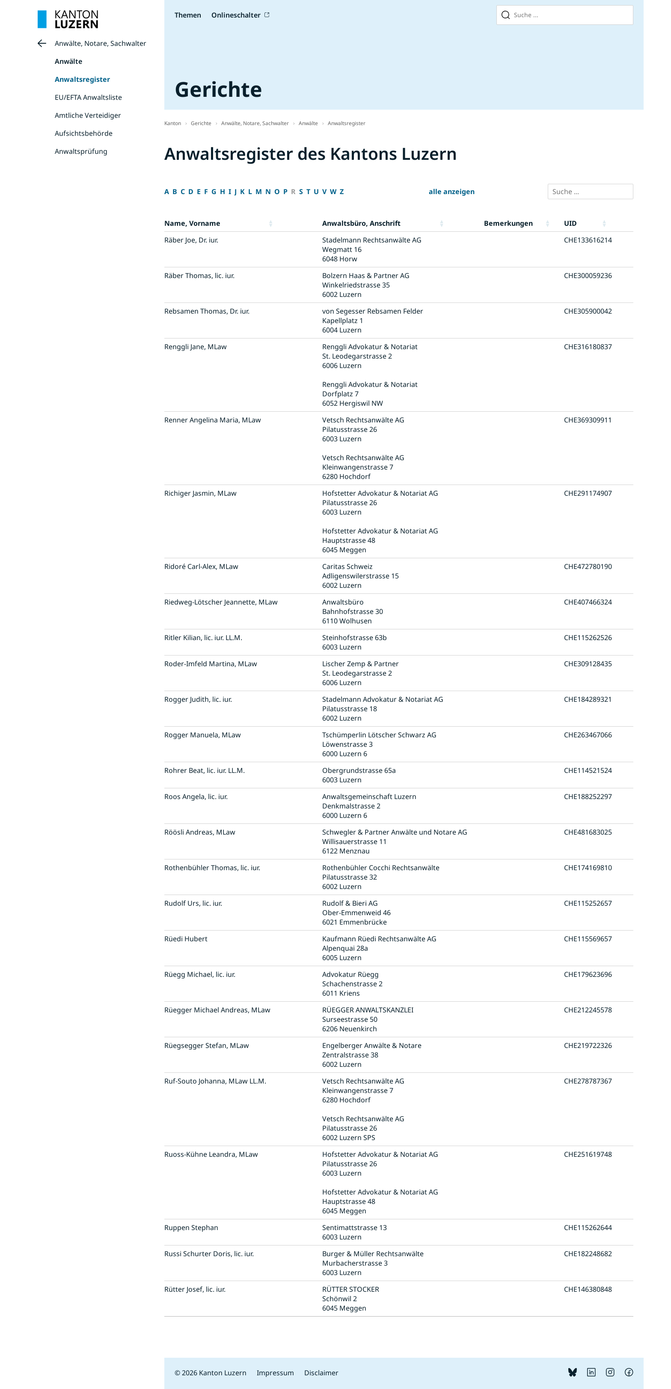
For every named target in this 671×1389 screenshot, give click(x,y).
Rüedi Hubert (186, 938)
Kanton (172, 123)
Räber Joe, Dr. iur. (191, 240)
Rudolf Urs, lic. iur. (193, 903)
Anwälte (68, 61)
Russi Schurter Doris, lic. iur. (209, 1253)
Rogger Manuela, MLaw (202, 734)
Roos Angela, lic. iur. (196, 796)
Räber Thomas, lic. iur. (199, 275)
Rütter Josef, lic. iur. (195, 1289)
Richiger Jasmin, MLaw (200, 493)
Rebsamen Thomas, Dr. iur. (206, 311)
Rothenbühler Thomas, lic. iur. (212, 867)
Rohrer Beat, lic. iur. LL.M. (204, 770)
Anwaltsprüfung (81, 151)
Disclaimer (321, 1372)
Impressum (275, 1372)
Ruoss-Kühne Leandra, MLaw (211, 1154)
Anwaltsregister (82, 79)
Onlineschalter (236, 15)
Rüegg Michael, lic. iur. (199, 974)
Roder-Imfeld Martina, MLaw (210, 663)
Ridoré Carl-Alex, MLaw (201, 566)
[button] (293, 223)
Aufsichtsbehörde (84, 133)
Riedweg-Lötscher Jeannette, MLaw (221, 602)
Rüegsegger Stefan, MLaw (206, 1045)
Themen (188, 15)
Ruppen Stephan (191, 1227)
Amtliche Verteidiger (88, 115)
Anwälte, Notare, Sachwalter (100, 43)
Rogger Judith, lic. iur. (198, 699)
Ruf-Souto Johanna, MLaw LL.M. (215, 1081)
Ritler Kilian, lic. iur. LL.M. (203, 637)
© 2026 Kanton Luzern (210, 1372)
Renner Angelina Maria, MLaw (212, 420)
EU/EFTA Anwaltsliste (88, 97)
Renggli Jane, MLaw (195, 346)
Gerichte (201, 123)
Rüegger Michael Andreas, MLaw (217, 1010)
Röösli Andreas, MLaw (199, 832)
